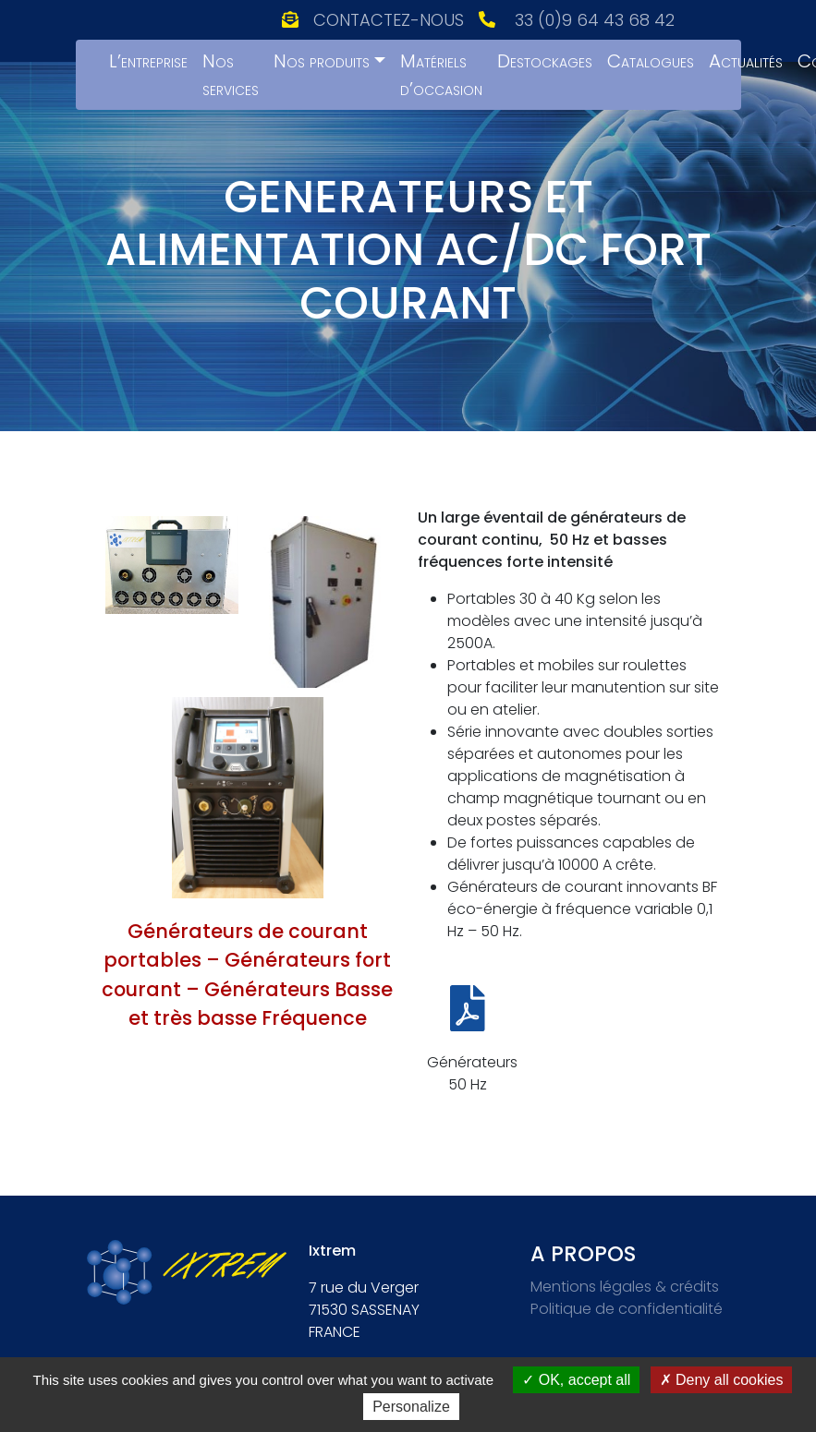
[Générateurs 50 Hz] (467, 1008)
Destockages (544, 61)
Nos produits (322, 61)
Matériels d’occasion (441, 75)
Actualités (746, 61)
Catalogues (650, 61)
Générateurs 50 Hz (472, 1073)
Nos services (230, 75)
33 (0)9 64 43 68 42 (595, 19)
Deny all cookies (722, 1380)
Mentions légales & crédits (624, 1286)
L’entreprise (148, 61)
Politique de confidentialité (626, 1308)
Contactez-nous (388, 19)
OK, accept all (576, 1380)
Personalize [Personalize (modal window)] (411, 1406)
